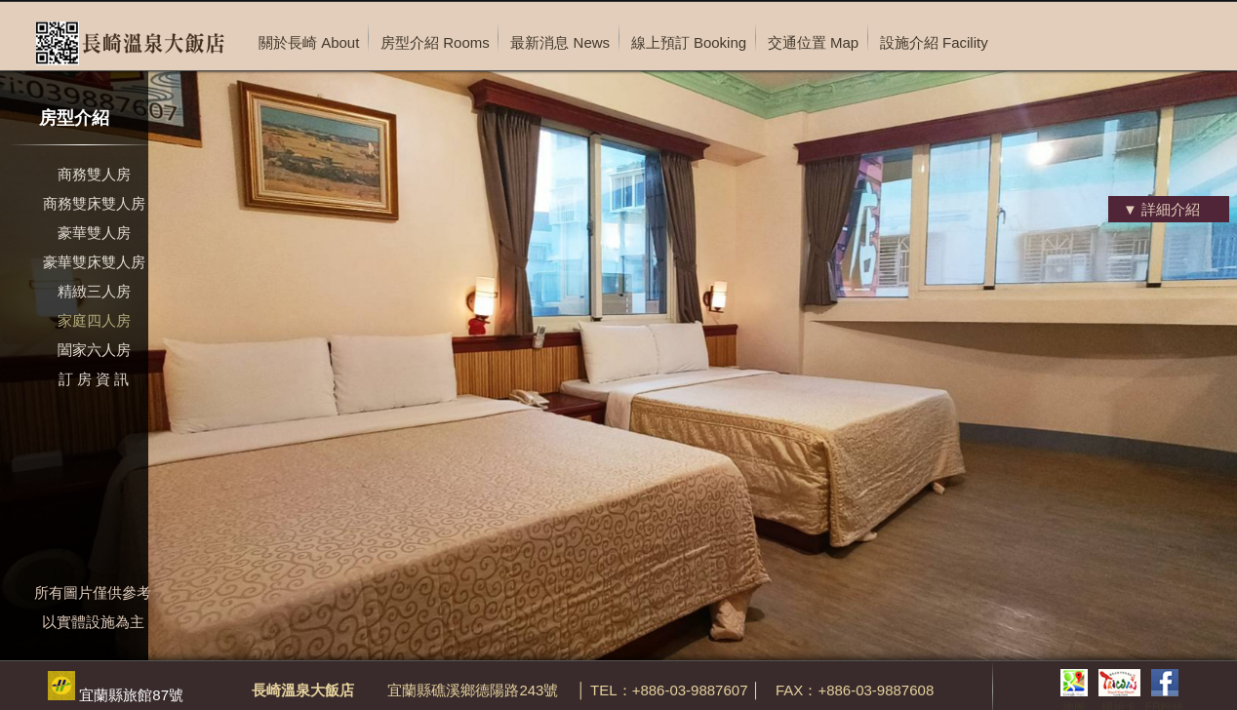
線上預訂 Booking (688, 42)
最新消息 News (560, 42)
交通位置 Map (813, 42)
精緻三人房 (94, 291)
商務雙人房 (94, 174)
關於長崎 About (309, 42)
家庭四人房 (94, 320)
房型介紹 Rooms (435, 42)
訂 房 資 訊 (94, 379)
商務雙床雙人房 (94, 203)
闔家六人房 (94, 349)
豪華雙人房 (94, 232)
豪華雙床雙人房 (94, 262)
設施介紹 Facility (934, 42)
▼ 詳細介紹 (1161, 209)
